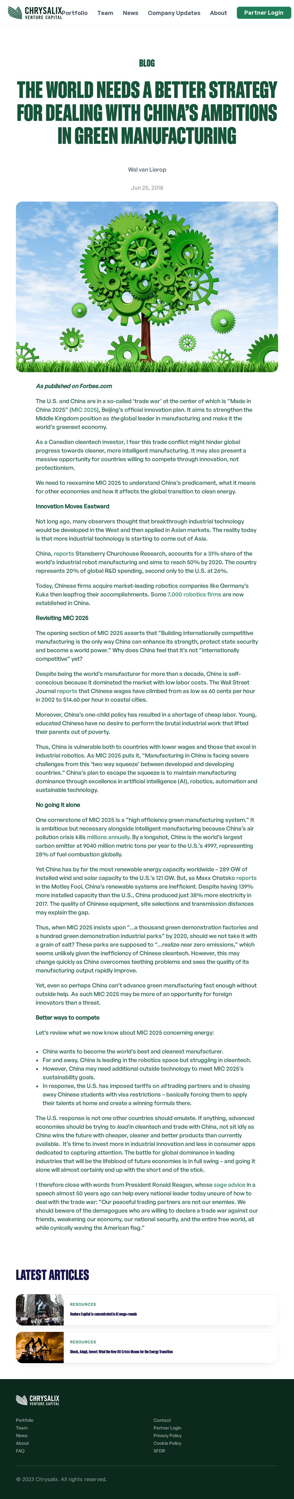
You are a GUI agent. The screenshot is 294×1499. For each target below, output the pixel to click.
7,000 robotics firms (194, 594)
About (22, 1443)
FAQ (20, 1450)
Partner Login (167, 1427)
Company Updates (174, 12)
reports (63, 553)
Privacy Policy (168, 1435)
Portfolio (24, 1420)
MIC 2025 (84, 409)
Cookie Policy (167, 1443)
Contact (162, 1420)
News (21, 1435)
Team (22, 1427)
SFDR (159, 1450)
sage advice (229, 1184)
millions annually (108, 836)
